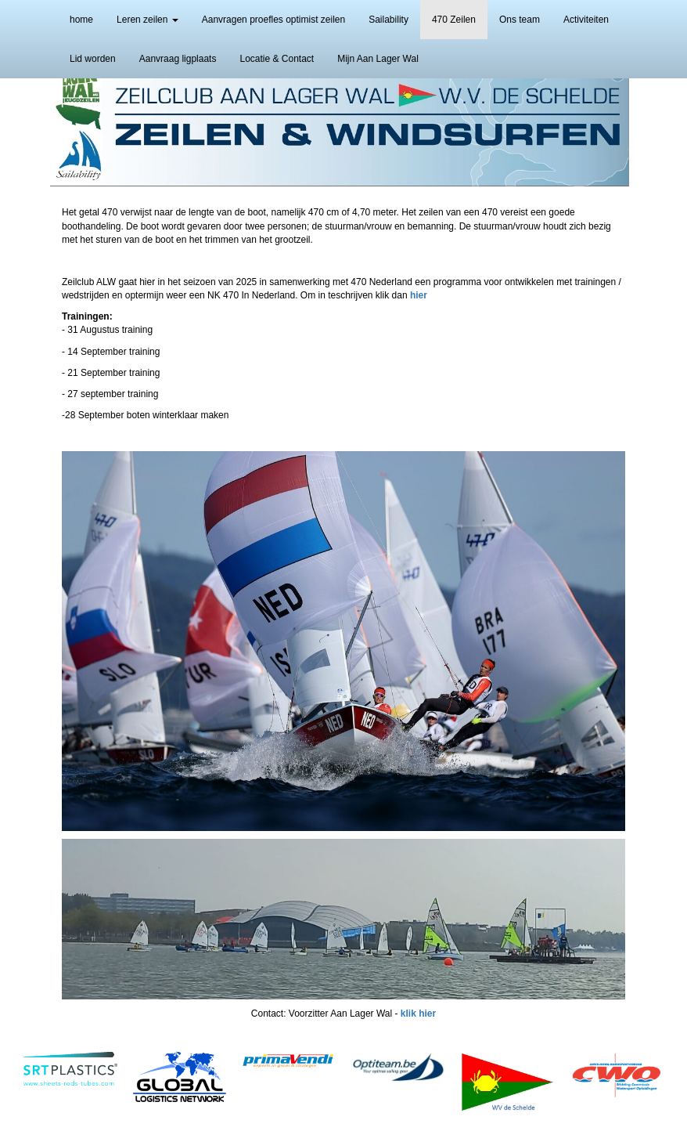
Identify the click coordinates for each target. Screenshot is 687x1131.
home (81, 19)
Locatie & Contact (276, 58)
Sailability (388, 19)
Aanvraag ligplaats (178, 58)
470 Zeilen (454, 19)
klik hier (418, 1013)
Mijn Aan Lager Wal (378, 58)
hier (418, 295)
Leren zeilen (147, 19)
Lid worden (93, 58)
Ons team (519, 19)
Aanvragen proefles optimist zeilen (273, 19)
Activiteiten (586, 19)
